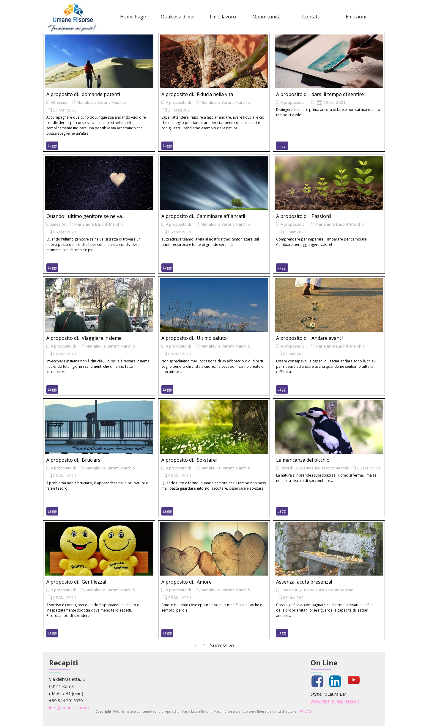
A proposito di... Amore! (187, 582)
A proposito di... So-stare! (189, 460)
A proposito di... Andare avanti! (309, 338)
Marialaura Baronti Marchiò (101, 102)
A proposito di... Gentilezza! (76, 582)
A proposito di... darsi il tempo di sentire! (320, 94)
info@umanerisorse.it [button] (70, 708)
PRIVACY (306, 711)
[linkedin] (335, 681)
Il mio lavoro (222, 16)
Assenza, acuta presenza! (304, 582)
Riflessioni (60, 102)
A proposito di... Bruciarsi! (74, 460)
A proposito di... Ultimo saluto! (194, 338)
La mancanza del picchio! (303, 460)
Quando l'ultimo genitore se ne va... (85, 216)
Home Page (133, 16)
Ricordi (287, 468)
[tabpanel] (92, 693)
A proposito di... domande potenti (83, 94)
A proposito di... (179, 102)
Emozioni (356, 16)
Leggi (52, 145)
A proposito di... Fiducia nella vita (197, 94)
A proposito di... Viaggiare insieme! (84, 338)
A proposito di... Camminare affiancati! (203, 216)
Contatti (311, 16)
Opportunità (267, 16)
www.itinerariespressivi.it (335, 701)
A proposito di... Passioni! (303, 216)
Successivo (222, 645)
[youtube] (353, 679)
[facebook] (317, 681)
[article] (99, 92)
